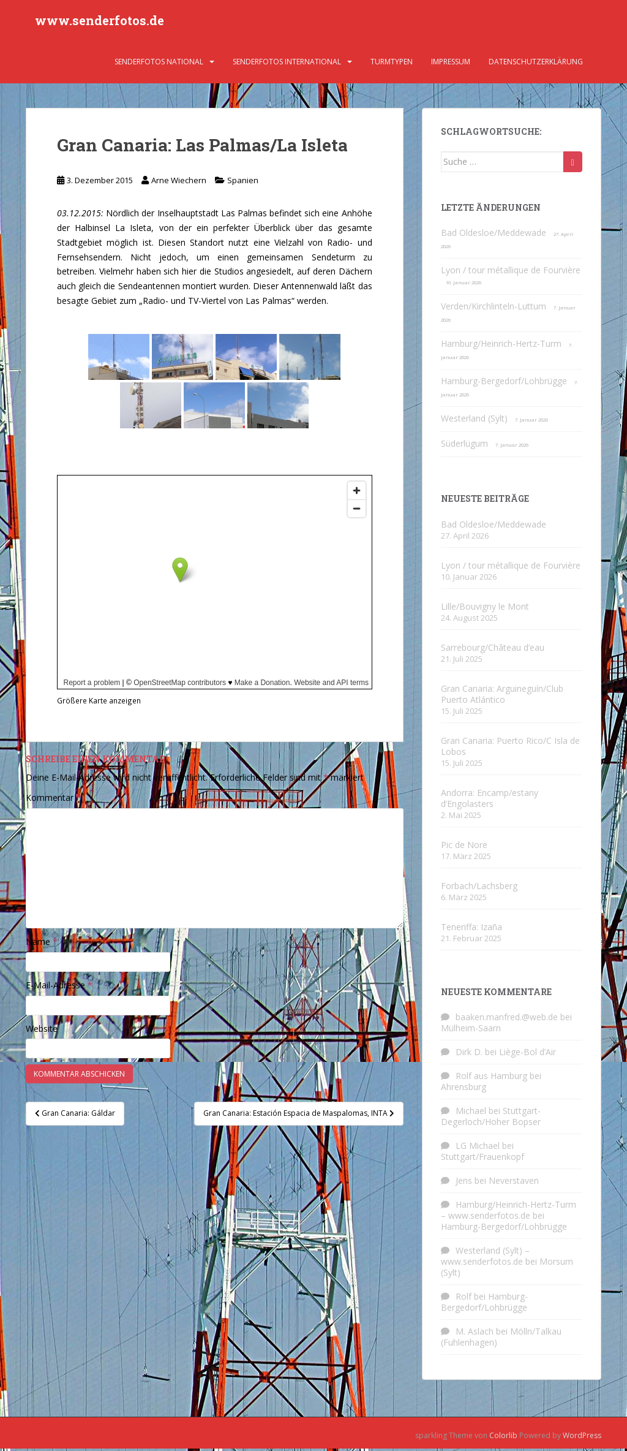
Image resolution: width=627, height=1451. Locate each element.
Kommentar (53, 800)
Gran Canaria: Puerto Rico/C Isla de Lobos (510, 748)
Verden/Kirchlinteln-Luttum (493, 309)
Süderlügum (464, 446)
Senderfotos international (287, 64)
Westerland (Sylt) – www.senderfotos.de (485, 1259)
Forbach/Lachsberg (479, 888)
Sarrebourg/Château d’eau (492, 650)
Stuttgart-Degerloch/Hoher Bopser (491, 1119)
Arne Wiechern (178, 183)
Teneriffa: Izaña (471, 929)
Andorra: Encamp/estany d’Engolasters (489, 800)
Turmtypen (391, 64)
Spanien (242, 183)
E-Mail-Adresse (59, 988)
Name (42, 944)
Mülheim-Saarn (471, 1031)
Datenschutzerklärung (536, 64)
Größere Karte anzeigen (99, 703)
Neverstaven (514, 1183)
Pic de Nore (464, 847)
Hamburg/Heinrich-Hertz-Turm (501, 346)
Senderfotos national (159, 64)
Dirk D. (469, 1055)
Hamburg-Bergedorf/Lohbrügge (504, 384)
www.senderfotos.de (99, 21)
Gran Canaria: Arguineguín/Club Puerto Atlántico (502, 696)
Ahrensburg (463, 1090)
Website (42, 1031)
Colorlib (503, 1438)
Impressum (450, 64)
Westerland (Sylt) (474, 421)
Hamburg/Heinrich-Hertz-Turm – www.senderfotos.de (508, 1213)
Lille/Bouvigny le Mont (485, 609)
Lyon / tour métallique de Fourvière (510, 273)
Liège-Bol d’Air (527, 1055)
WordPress (582, 1438)
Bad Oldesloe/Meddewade (493, 235)
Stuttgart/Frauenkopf (482, 1159)
